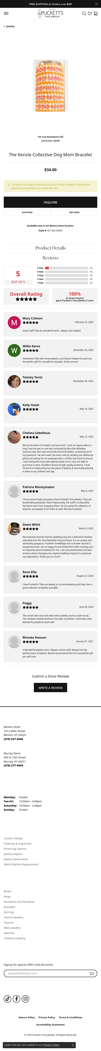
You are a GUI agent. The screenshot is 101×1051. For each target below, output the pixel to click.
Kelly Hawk (31, 405)
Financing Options (15, 848)
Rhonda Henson (34, 637)
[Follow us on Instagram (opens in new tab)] (25, 999)
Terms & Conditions (70, 1017)
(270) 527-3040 (51, 140)
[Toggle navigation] (6, 13)
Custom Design (13, 838)
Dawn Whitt (31, 525)
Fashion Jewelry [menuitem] (13, 917)
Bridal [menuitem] (7, 891)
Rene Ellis (30, 572)
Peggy (27, 603)
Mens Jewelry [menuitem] (12, 928)
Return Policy (27, 1017)
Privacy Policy (47, 1017)
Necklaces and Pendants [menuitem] (19, 901)
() (91, 268)
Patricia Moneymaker (39, 487)
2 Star (40, 279)
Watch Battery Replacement (21, 864)
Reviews (51, 258)
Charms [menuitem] (8, 922)
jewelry (10, 26)
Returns (74, 212)
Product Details (50, 248)
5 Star (40, 268)
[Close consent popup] (73, 1045)
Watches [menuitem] (9, 933)
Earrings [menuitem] (9, 912)
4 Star (40, 271)
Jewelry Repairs (13, 854)
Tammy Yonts (33, 377)
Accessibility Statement (50, 1024)
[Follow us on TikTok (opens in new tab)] (7, 999)
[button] (84, 13)
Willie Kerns (31, 346)
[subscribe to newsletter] (92, 973)
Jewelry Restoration (16, 859)
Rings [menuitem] (7, 896)
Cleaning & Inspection (17, 843)
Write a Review (50, 687)
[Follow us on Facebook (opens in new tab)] (16, 999)
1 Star (40, 282)
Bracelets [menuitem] (9, 907)
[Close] (96, 4)
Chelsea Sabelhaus (36, 433)
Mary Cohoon (32, 318)
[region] (50, 85)
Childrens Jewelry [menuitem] (14, 938)
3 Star (40, 275)
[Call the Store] (13, 739)
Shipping (27, 212)
